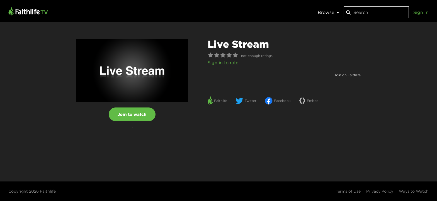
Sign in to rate (223, 62)
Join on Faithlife (347, 75)
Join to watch (132, 114)
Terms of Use (348, 191)
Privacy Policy (379, 191)
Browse (328, 12)
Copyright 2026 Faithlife (32, 191)
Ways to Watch (414, 191)
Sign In (421, 12)
